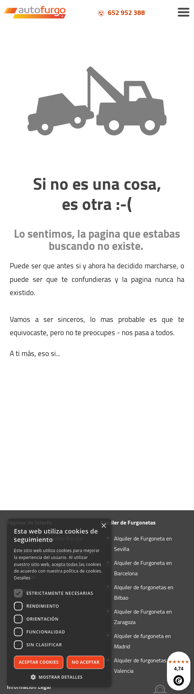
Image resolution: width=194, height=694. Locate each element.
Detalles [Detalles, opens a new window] (22, 578)
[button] (59, 676)
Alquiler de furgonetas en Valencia (143, 665)
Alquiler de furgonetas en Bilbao (143, 592)
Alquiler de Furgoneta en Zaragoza (143, 616)
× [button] (103, 526)
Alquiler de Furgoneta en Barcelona (143, 568)
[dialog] (59, 603)
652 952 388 (121, 12)
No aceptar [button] (85, 662)
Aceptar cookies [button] (38, 662)
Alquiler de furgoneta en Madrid (142, 641)
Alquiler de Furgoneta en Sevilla (143, 543)
